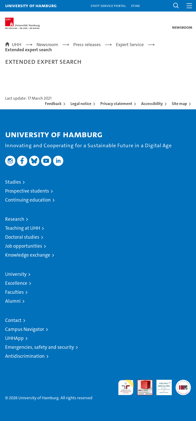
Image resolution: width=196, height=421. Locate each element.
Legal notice (80, 103)
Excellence (16, 283)
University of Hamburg (31, 5)
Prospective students (27, 191)
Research (14, 219)
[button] (176, 6)
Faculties (14, 292)
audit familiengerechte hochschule (125, 387)
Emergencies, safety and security (39, 347)
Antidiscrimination (25, 356)
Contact (13, 320)
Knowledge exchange (27, 255)
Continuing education (28, 200)
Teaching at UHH (22, 228)
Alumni (13, 301)
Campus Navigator (24, 329)
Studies (13, 182)
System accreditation (183, 385)
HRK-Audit (161, 385)
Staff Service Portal (108, 5)
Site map (179, 103)
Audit (142, 382)
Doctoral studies (22, 237)
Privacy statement (116, 103)
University (16, 274)
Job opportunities (23, 246)
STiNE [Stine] (135, 5)
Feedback (53, 103)
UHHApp (14, 338)
